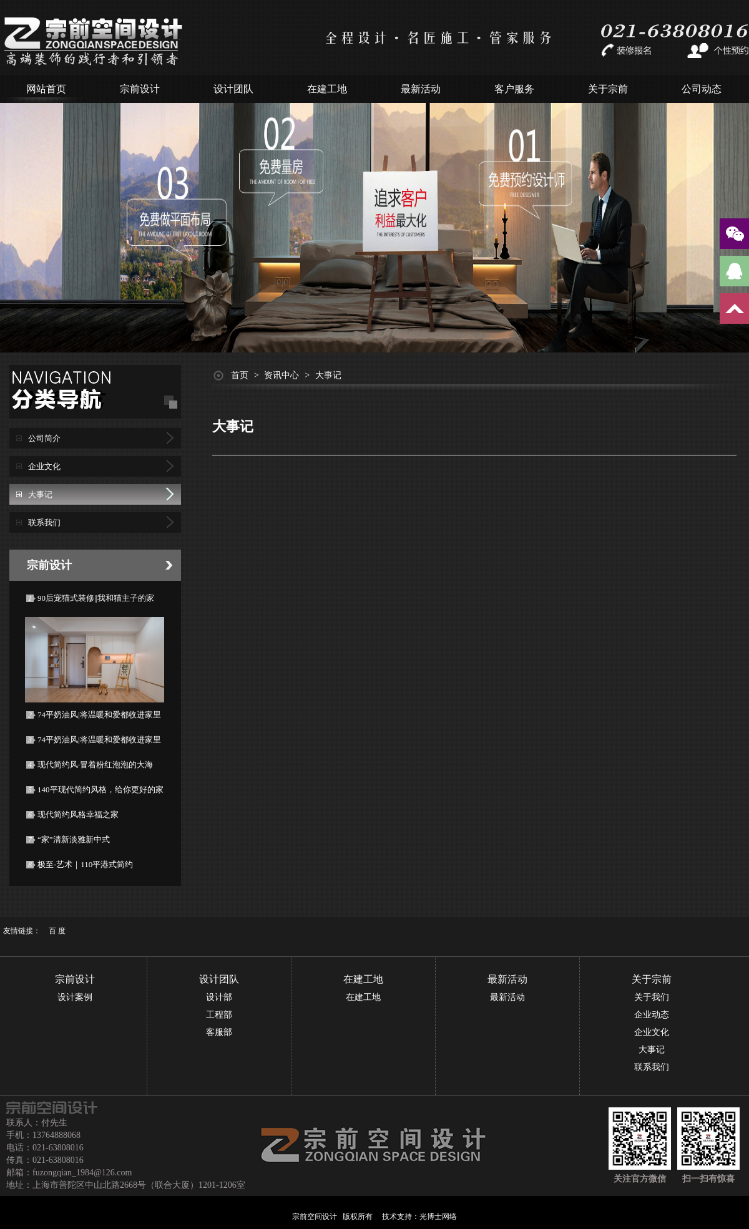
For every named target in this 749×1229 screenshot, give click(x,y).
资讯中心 (281, 375)
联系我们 (44, 522)
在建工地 (327, 89)
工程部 (219, 1014)
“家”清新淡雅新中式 (73, 839)
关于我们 (651, 997)
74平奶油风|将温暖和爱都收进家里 (99, 714)
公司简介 (44, 438)
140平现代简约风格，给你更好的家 (100, 789)
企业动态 (651, 1014)
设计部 (219, 997)
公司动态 (702, 89)
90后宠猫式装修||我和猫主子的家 (95, 598)
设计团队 (233, 89)
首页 (239, 375)
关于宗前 (608, 89)
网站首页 (46, 89)
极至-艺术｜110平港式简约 (85, 864)
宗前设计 (140, 89)
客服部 (219, 1032)
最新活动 (421, 89)
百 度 (57, 930)
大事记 (40, 494)
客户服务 (514, 89)
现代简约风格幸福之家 (78, 814)
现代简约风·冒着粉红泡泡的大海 (95, 764)
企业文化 (44, 466)
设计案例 (74, 997)
